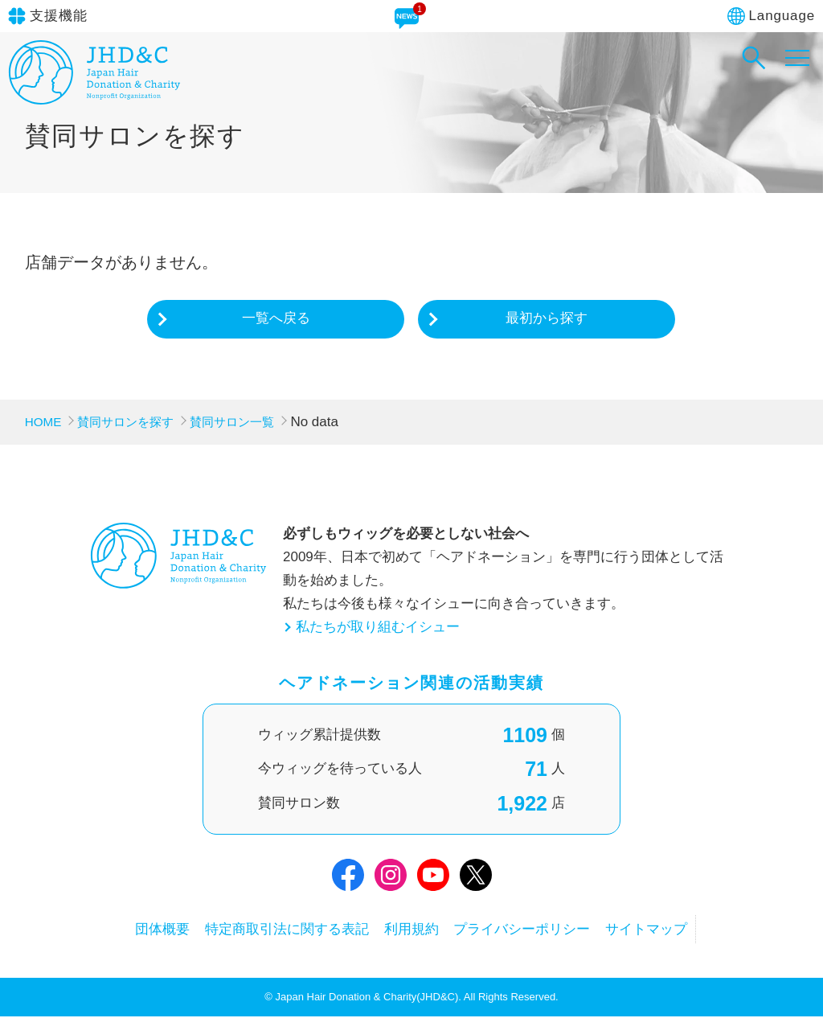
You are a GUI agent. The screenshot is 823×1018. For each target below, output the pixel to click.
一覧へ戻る (276, 318)
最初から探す (547, 318)
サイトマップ (673, 930)
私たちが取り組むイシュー (378, 627)
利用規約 (411, 930)
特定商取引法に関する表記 (274, 930)
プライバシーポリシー (535, 930)
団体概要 (136, 930)
